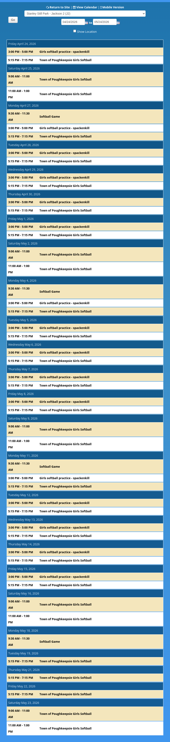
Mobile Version (113, 7)
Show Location (87, 32)
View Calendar (86, 7)
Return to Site (60, 7)
